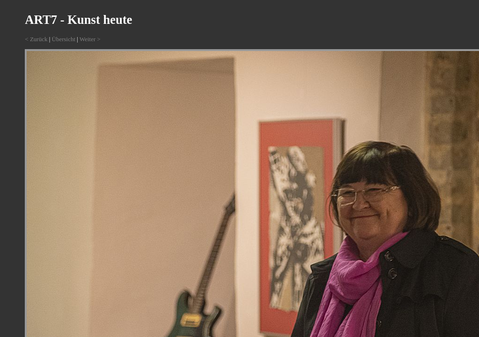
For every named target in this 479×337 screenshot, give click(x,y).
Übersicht (64, 39)
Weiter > (90, 39)
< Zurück (36, 39)
